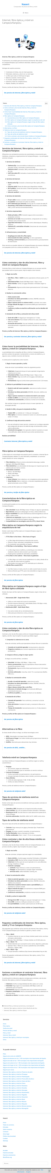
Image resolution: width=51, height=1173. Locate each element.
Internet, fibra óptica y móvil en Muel (14, 1099)
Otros (4, 1039)
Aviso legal (6, 1134)
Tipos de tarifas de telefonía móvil (17, 134)
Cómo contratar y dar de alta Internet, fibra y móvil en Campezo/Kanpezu (20, 109)
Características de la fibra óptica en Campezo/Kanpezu (23, 118)
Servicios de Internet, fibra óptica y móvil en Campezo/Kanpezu (23, 106)
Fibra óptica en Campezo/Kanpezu (14, 116)
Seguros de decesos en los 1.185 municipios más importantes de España (24, 1058)
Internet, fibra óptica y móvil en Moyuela (15, 1104)
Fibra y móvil (6, 1033)
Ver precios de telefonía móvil (14, 791)
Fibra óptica (6, 1026)
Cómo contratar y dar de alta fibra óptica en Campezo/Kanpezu (26, 126)
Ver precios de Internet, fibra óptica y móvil (19, 93)
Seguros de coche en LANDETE (12, 1056)
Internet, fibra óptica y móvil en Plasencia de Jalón (18, 1072)
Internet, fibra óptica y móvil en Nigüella (15, 1095)
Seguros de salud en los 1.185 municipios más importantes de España (23, 1063)
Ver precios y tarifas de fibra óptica (16, 492)
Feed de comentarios (9, 1155)
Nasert (25, 4)
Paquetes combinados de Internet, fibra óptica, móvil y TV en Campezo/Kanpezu (22, 139)
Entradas (5, 1127)
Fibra (4, 1054)
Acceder (5, 1150)
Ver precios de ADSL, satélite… (15, 747)
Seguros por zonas (8, 1070)
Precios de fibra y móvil (10, 1030)
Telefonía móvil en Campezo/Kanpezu (15, 130)
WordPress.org (7, 1157)
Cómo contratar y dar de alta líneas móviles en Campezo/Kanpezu (26, 136)
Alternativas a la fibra (10, 128)
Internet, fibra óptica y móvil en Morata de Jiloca (17, 1106)
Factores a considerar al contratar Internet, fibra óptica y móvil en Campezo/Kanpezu (23, 143)
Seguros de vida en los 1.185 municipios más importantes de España (23, 1060)
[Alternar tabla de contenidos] (45, 103)
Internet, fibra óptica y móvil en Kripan (15, 1010)
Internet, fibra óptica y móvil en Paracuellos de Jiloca (18, 1079)
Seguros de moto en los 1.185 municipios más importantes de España (23, 1067)
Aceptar (28, 1172)
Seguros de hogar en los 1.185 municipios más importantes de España (24, 1065)
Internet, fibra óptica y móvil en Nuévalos (15, 1086)
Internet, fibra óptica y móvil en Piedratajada (16, 1076)
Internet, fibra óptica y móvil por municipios (16, 1037)
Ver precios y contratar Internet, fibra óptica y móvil (22, 336)
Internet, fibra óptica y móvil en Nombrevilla (16, 1092)
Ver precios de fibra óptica (13, 580)
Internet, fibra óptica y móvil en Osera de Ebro (16, 1081)
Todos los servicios (8, 1125)
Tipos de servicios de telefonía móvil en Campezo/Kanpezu (24, 132)
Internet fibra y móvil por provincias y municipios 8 (19, 1006)
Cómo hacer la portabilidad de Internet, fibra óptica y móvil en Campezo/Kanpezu (22, 113)
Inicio (4, 1024)
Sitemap (5, 1141)
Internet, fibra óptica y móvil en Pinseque (15, 1074)
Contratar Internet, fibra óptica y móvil (18, 441)
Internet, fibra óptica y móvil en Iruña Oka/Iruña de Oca (20, 1008)
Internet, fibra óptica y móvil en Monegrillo (15, 1108)
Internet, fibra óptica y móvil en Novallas (15, 1088)
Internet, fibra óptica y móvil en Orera (14, 1083)
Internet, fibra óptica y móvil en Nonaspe (15, 1090)
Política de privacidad (9, 1136)
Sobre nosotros (7, 1129)
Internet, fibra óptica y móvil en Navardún (15, 1097)
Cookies (5, 1138)
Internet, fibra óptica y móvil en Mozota (14, 1101)
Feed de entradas (8, 1153)
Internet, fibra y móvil (9, 1035)
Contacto (5, 1131)
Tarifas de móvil (7, 1028)
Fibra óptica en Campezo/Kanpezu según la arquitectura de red (26, 120)
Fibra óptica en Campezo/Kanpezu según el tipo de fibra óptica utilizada (25, 123)
